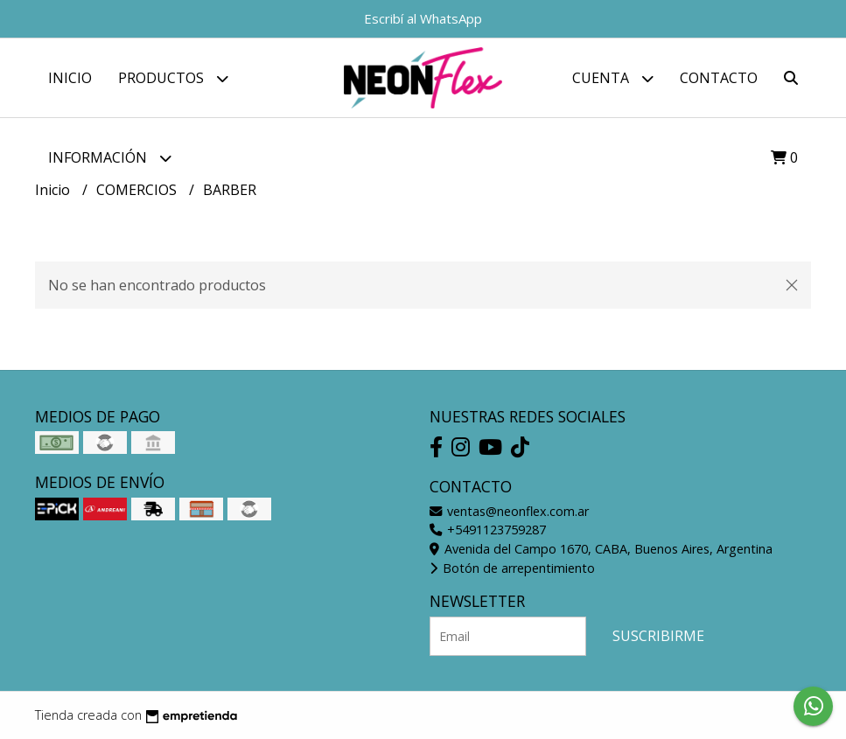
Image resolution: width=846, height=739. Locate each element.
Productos (173, 78)
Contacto (719, 77)
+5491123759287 (488, 529)
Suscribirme (658, 635)
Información (109, 158)
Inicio (70, 77)
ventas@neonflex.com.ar (509, 511)
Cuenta (613, 78)
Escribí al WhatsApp (423, 18)
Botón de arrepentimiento (512, 568)
